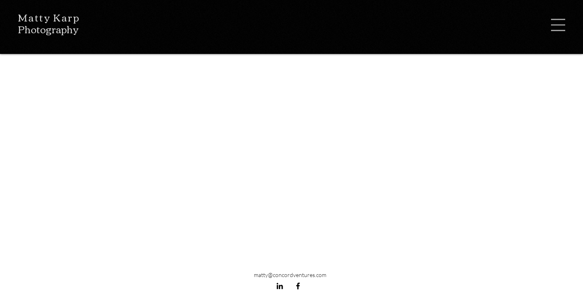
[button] (558, 25)
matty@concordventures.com (290, 274)
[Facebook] (298, 286)
